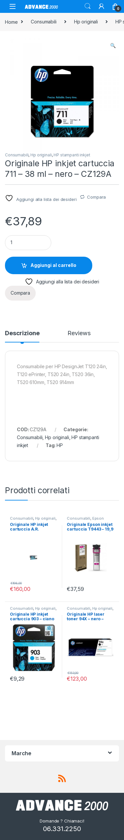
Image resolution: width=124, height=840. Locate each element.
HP (60, 445)
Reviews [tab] (78, 333)
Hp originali (86, 21)
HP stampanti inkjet (72, 154)
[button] (113, 45)
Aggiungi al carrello (53, 265)
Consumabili (43, 21)
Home (11, 21)
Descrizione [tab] (22, 333)
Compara (96, 197)
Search (87, 6)
